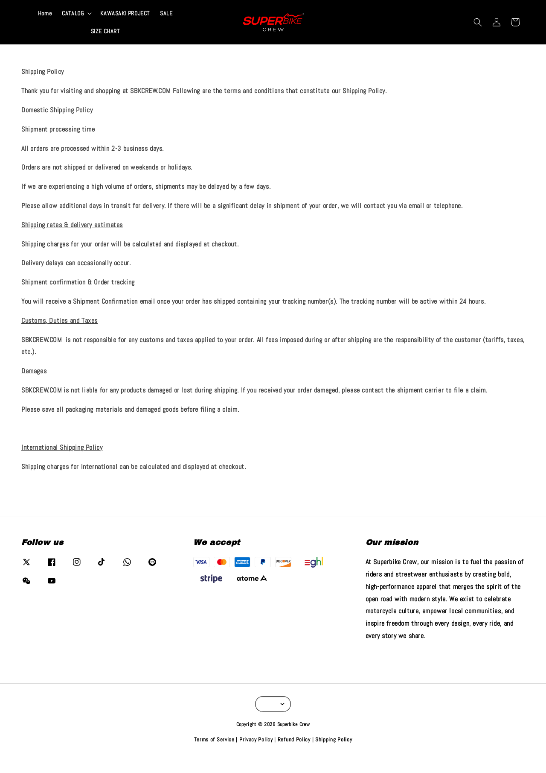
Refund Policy (294, 755)
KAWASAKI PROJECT (125, 29)
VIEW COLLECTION (332, 7)
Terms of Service (214, 755)
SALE (166, 29)
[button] (477, 38)
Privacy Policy (256, 755)
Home (45, 29)
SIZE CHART (105, 47)
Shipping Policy (333, 755)
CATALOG (73, 29)
